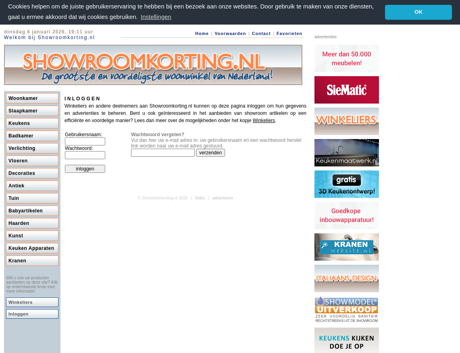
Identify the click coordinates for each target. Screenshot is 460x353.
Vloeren (18, 160)
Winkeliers (20, 301)
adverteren (222, 197)
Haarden (18, 223)
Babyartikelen (25, 210)
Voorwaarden (230, 33)
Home (202, 33)
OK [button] (418, 12)
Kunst (15, 235)
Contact (261, 33)
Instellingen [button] (156, 16)
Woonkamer (23, 98)
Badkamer (20, 135)
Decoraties (21, 173)
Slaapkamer (22, 110)
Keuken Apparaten (31, 248)
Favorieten (289, 33)
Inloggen (18, 313)
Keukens (19, 123)
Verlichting (21, 148)
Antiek (16, 185)
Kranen (17, 260)
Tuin (13, 198)
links (200, 197)
